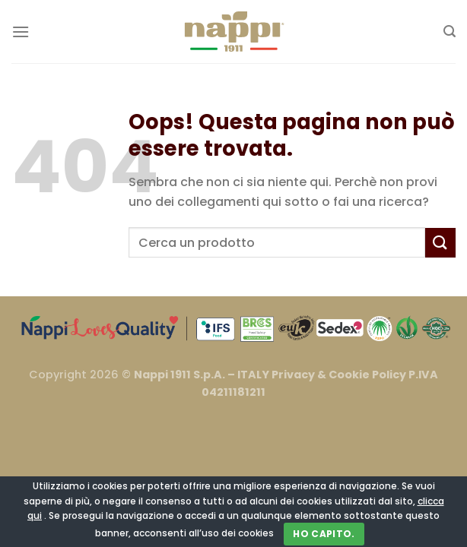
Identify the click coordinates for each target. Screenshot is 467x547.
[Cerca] (449, 31)
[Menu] (20, 31)
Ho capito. (324, 533)
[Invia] (440, 243)
